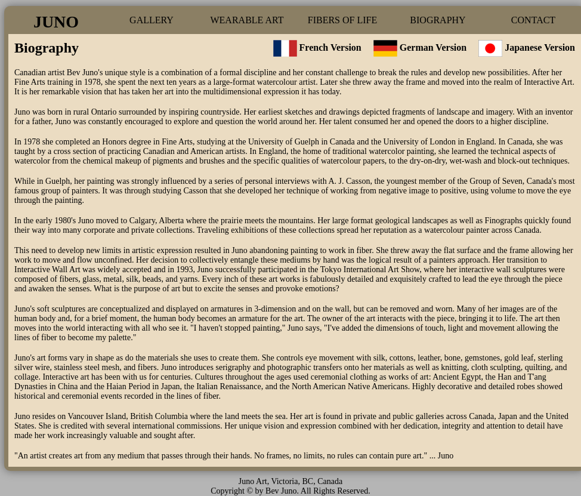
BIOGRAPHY (437, 20)
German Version (433, 47)
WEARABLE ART (246, 20)
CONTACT (533, 20)
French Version (317, 47)
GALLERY (151, 20)
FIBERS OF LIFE (342, 20)
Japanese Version (540, 47)
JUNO (56, 22)
